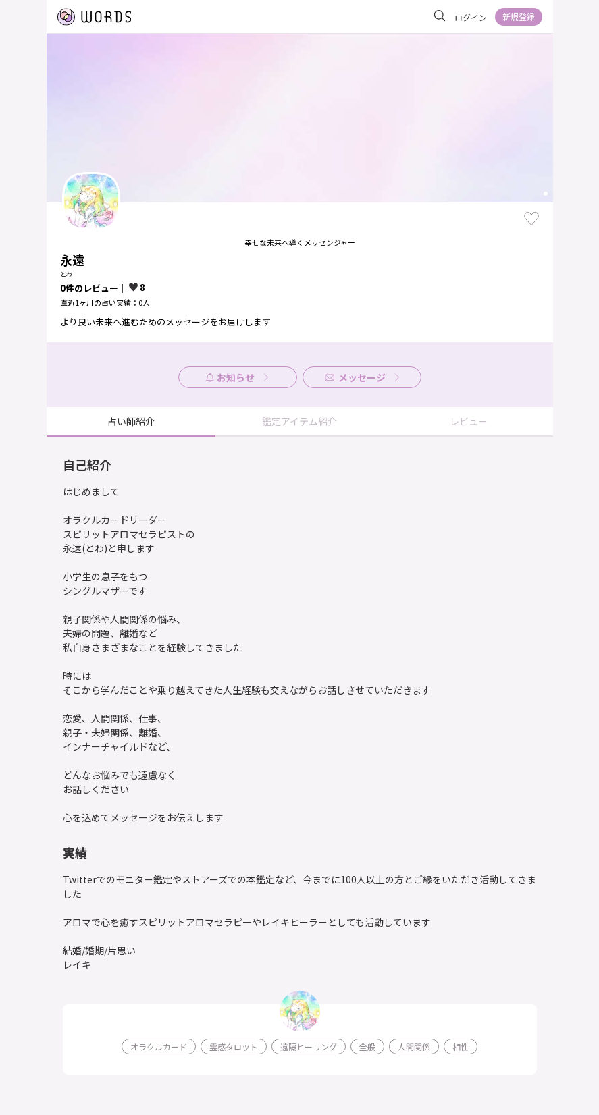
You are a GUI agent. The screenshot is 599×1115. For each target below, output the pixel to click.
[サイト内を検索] (439, 16)
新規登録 (518, 16)
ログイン (470, 17)
